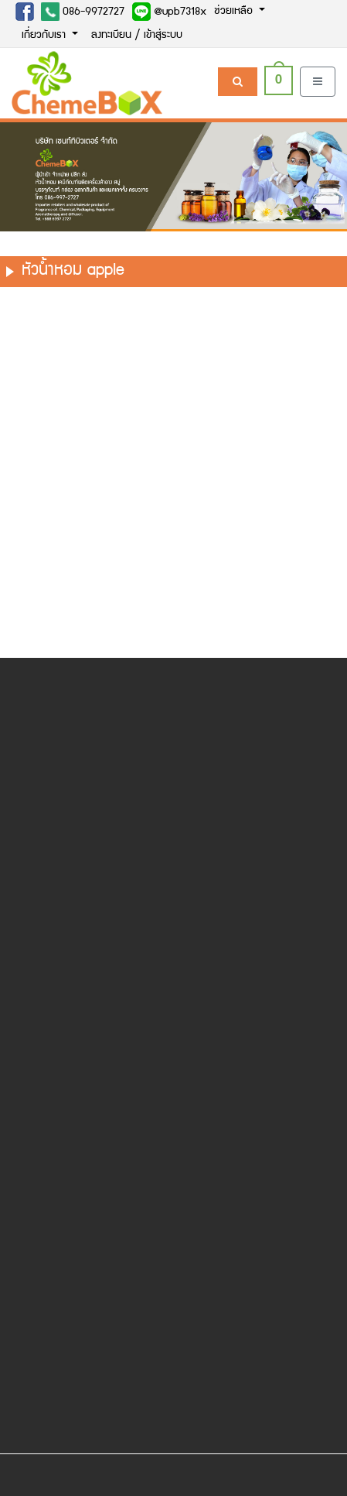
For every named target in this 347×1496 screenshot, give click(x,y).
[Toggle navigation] (317, 82)
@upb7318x (169, 11)
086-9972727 (82, 11)
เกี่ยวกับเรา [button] (45, 35)
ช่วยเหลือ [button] (235, 11)
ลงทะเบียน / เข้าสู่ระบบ (136, 35)
